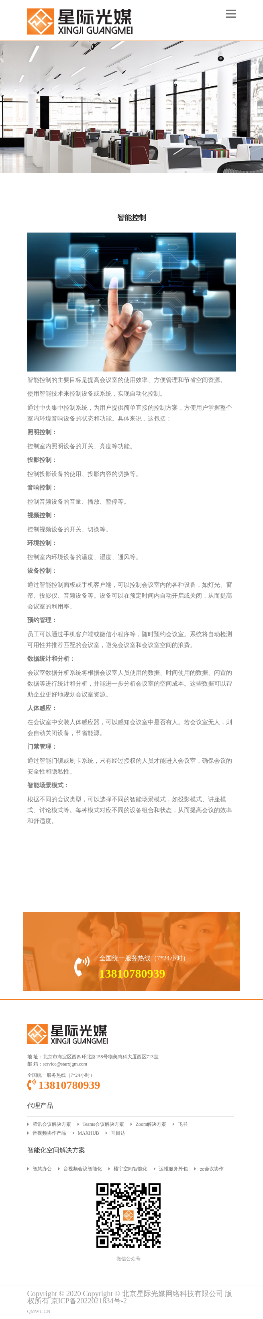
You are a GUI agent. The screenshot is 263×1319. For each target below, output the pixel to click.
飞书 (183, 1124)
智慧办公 (42, 1169)
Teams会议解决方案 (103, 1124)
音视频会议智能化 (82, 1169)
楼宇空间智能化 (130, 1169)
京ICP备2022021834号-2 (89, 1301)
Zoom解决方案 (151, 1124)
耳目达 (118, 1133)
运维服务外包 (173, 1169)
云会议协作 (212, 1169)
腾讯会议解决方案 (52, 1124)
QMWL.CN (39, 1311)
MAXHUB (88, 1133)
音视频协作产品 (49, 1133)
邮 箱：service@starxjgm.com (57, 1064)
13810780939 (63, 1085)
